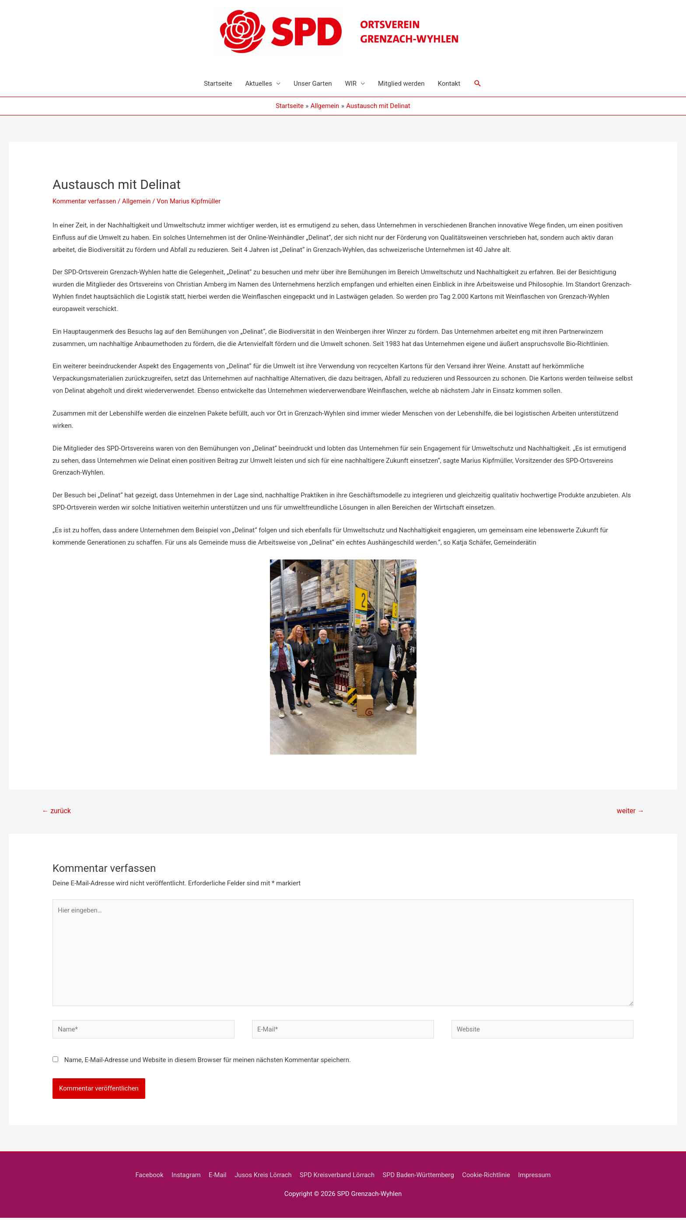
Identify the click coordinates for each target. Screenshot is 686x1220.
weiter (630, 811)
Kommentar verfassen (84, 201)
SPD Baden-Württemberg (419, 1177)
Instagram (184, 1177)
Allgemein (137, 201)
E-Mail (215, 1177)
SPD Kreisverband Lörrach (337, 1177)
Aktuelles (258, 83)
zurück (56, 811)
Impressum (537, 1177)
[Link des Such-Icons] (477, 83)
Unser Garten (313, 83)
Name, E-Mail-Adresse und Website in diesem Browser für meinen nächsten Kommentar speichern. (207, 1062)
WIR (351, 83)
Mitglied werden (401, 83)
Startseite (218, 83)
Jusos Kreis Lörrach (262, 1177)
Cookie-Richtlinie (488, 1177)
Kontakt (449, 83)
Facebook (146, 1177)
